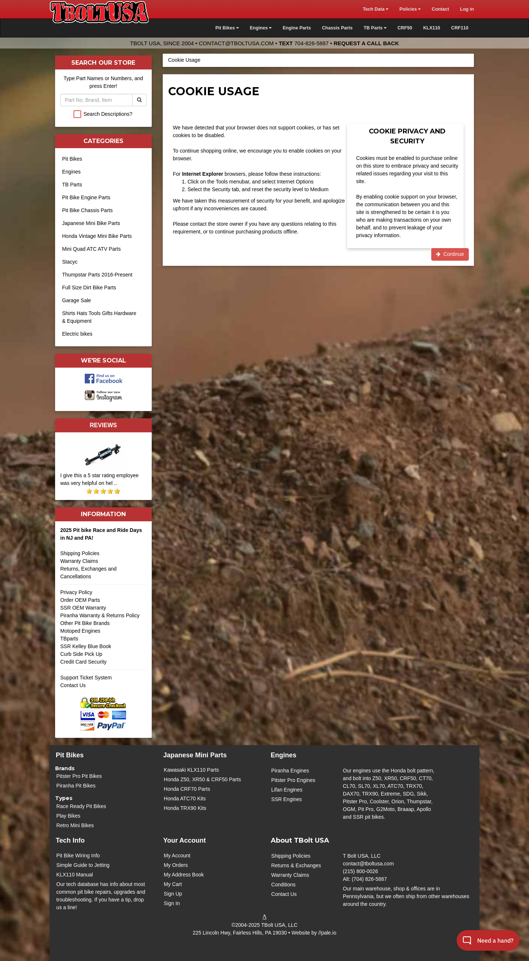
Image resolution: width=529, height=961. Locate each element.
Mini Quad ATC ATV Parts (91, 249)
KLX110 (431, 28)
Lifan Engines (286, 790)
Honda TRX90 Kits (185, 808)
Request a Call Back (366, 43)
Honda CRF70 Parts (187, 789)
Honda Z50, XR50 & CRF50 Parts (202, 779)
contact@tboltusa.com (236, 43)
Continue (450, 254)
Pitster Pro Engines (293, 780)
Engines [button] (260, 28)
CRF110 (459, 28)
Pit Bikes (72, 159)
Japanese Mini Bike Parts (91, 223)
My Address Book (184, 875)
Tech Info (70, 840)
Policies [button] (410, 9)
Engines (71, 172)
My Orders (176, 865)
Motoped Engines (80, 631)
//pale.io (327, 933)
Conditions (283, 884)
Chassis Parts (337, 28)
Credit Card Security (103, 664)
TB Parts (72, 184)
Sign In (172, 903)
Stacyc (70, 262)
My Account (177, 855)
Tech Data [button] (375, 9)
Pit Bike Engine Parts (86, 197)
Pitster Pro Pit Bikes (79, 776)
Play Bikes (68, 816)
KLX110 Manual (74, 875)
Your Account (184, 840)
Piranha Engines (290, 771)
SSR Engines (286, 799)
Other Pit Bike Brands (85, 623)
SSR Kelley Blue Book (85, 646)
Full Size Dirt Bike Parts (89, 287)
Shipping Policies (80, 553)
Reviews (103, 425)
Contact (440, 9)
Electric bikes (77, 334)
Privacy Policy (76, 592)
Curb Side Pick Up (81, 654)
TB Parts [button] (375, 28)
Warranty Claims (79, 561)
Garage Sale (76, 300)
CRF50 (404, 28)
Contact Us (73, 685)
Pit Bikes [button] (227, 28)
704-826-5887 (311, 43)
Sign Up (173, 894)
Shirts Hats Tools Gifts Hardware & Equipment (99, 317)
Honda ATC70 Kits (185, 798)
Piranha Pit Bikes (76, 786)
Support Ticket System (86, 677)
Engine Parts (297, 28)
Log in (467, 9)
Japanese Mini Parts (195, 755)
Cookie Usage (184, 60)
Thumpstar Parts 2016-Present (97, 275)
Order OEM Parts (80, 600)
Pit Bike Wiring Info (78, 855)
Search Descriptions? (107, 114)
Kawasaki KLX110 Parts (191, 770)
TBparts (69, 639)
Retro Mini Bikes (75, 825)
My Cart (173, 884)
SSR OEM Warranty (83, 608)
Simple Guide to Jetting (82, 865)
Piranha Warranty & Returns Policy (100, 615)
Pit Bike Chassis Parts (87, 210)
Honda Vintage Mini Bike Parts (97, 236)
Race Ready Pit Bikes (81, 806)
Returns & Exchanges (296, 865)
